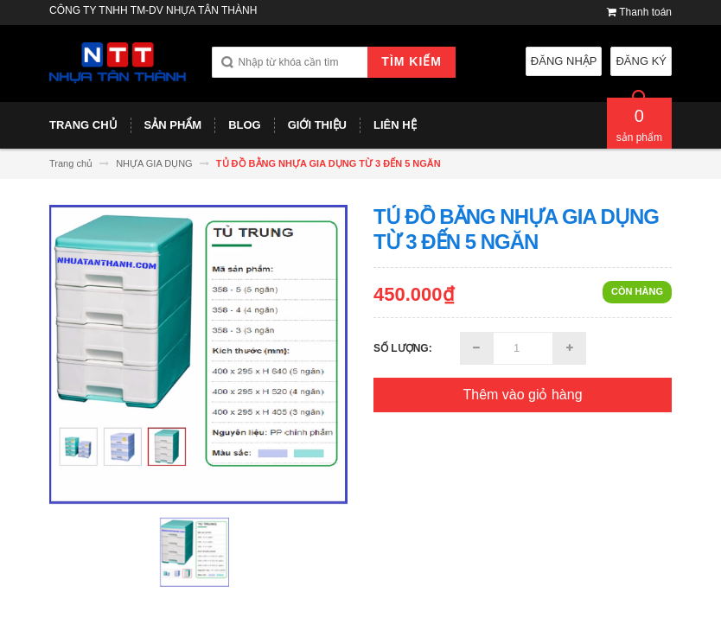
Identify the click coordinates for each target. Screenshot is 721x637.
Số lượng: (402, 348)
